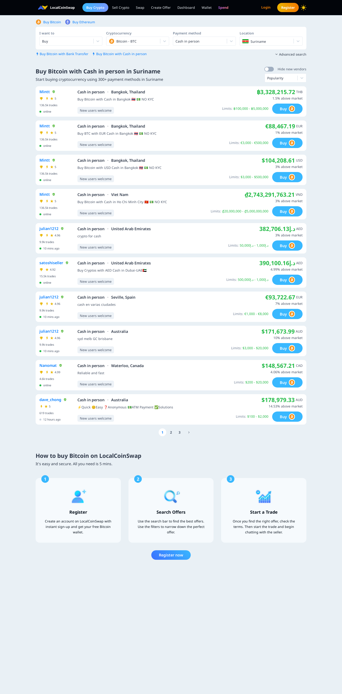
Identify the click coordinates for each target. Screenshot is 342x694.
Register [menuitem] (288, 7)
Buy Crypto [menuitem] (95, 7)
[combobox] (109, 41)
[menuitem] (223, 7)
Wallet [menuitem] (207, 7)
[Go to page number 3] (179, 432)
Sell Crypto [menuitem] (120, 7)
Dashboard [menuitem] (186, 7)
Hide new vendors (292, 69)
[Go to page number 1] (162, 432)
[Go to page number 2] (171, 432)
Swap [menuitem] (140, 7)
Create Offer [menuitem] (161, 7)
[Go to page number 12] (188, 432)
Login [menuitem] (266, 7)
